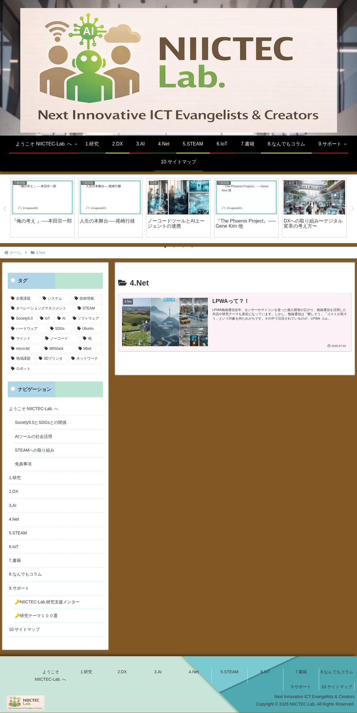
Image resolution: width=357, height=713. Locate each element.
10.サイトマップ (24, 629)
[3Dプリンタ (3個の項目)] (51, 359)
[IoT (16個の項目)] (45, 318)
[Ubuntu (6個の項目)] (89, 328)
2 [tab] (174, 247)
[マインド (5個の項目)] (24, 339)
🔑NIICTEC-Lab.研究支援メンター (47, 601)
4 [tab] (192, 247)
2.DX (13, 491)
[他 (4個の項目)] (91, 339)
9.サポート (19, 588)
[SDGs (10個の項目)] (60, 328)
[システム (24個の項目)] (55, 298)
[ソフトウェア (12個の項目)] (86, 318)
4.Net (14, 519)
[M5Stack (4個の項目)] (58, 348)
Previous (4, 209)
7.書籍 (15, 560)
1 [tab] (165, 247)
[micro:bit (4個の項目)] (24, 348)
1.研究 (15, 478)
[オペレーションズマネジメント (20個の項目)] (41, 308)
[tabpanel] (42, 208)
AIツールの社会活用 (33, 436)
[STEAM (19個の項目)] (88, 308)
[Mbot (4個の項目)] (89, 348)
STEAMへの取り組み (34, 450)
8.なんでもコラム (25, 574)
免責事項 (23, 463)
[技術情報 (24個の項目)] (87, 298)
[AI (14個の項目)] (62, 318)
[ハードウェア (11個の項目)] (27, 328)
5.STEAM (18, 532)
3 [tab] (183, 247)
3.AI (12, 505)
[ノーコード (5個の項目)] (60, 339)
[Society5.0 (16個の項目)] (22, 318)
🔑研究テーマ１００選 (36, 615)
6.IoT (13, 546)
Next (353, 209)
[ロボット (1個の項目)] (55, 368)
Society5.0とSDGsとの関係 (41, 422)
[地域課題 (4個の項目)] (21, 359)
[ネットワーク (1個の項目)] (85, 359)
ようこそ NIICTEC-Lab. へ (33, 409)
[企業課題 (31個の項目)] (23, 298)
